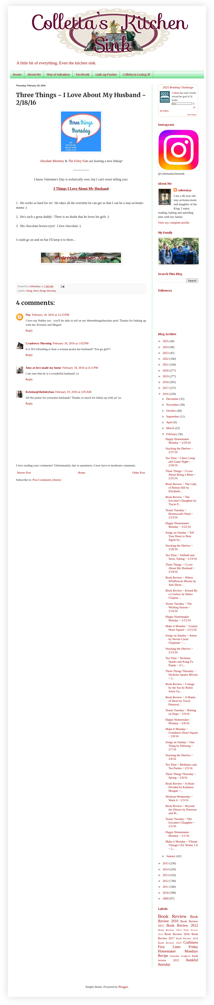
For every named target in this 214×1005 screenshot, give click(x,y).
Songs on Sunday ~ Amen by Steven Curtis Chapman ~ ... (181, 639)
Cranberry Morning (39, 343)
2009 (166, 898)
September (173, 416)
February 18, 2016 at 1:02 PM (71, 343)
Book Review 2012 (182, 925)
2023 (166, 353)
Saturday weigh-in (180, 955)
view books (191, 115)
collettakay (35, 286)
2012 (166, 880)
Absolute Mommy (52, 161)
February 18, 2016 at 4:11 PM (80, 367)
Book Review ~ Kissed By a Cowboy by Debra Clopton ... (182, 594)
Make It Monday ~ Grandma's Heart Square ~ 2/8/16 (182, 732)
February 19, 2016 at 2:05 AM (73, 391)
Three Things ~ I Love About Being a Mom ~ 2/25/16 (181, 474)
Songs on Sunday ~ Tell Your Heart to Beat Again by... (180, 536)
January (171, 856)
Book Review (172, 916)
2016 (166, 393)
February (172, 434)
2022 (166, 358)
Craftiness (190, 942)
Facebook (82, 74)
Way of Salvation (58, 74)
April (169, 422)
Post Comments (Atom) (47, 479)
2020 (166, 370)
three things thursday (45, 290)
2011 (166, 886)
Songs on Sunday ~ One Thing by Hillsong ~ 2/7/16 (180, 746)
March (170, 428)
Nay (28, 314)
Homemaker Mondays (178, 951)
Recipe (163, 956)
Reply (29, 330)
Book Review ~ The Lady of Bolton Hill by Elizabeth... (181, 487)
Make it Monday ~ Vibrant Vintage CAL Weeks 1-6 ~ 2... (182, 845)
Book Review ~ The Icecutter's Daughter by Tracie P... (181, 500)
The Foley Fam (78, 161)
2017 (166, 387)
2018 (166, 382)
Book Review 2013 (170, 929)
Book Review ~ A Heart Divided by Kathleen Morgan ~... (180, 787)
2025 (166, 341)
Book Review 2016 (177, 934)
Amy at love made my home (43, 367)
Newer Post (24, 472)
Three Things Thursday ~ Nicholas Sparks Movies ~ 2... (182, 674)
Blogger (123, 986)
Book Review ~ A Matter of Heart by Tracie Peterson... (181, 701)
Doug (29, 290)
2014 (166, 869)
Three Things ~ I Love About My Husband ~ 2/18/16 (180, 568)
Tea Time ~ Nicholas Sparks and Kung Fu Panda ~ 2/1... (179, 661)
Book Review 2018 (187, 938)
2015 (166, 863)
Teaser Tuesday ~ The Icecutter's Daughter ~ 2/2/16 (180, 822)
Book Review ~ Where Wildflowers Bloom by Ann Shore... (181, 581)
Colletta (175, 93)
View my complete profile (173, 222)
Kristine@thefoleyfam (40, 391)
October (171, 410)
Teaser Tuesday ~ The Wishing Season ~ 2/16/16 (179, 607)
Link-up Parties (106, 74)
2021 (166, 364)
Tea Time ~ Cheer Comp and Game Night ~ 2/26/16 (180, 461)
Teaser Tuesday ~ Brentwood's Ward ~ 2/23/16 (179, 514)
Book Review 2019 (169, 942)
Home (17, 74)
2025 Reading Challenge (178, 87)
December (172, 398)
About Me (34, 74)
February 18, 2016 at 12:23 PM (50, 314)
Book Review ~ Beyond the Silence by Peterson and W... (181, 809)
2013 (166, 875)
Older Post (138, 472)
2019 (166, 376)
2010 (166, 892)
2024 (166, 347)
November (173, 404)
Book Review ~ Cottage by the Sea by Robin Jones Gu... (180, 687)
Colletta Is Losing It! (136, 74)
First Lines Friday (178, 947)
